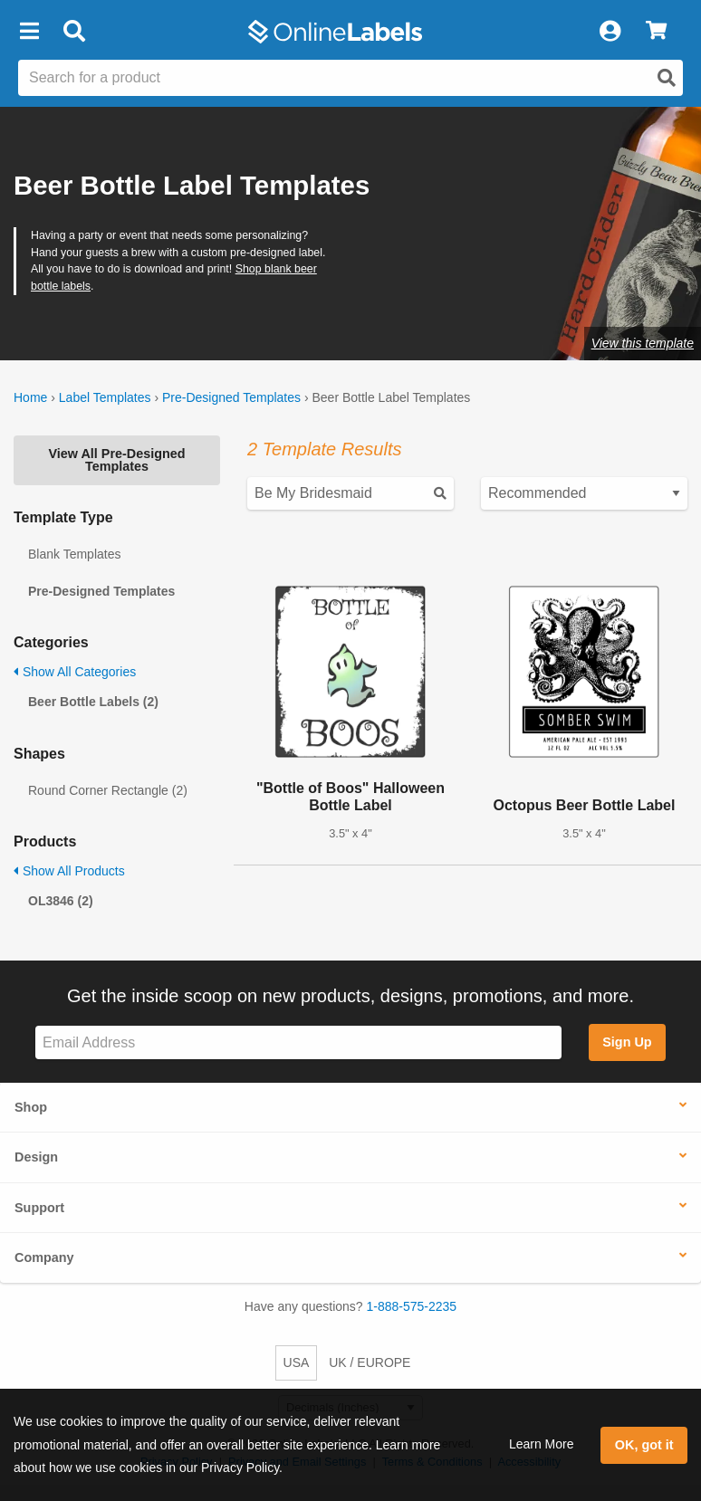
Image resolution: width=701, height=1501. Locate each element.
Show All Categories (75, 671)
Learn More (541, 1444)
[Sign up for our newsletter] (298, 1042)
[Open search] (666, 78)
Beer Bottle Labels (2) (93, 701)
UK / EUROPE (369, 1362)
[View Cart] (656, 31)
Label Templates (105, 397)
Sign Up (626, 1042)
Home (30, 397)
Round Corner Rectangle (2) (107, 790)
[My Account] (609, 31)
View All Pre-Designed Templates (116, 459)
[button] (29, 31)
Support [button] (39, 1207)
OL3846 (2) (60, 901)
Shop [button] (30, 1107)
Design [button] (36, 1157)
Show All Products (69, 871)
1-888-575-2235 (412, 1306)
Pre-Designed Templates (231, 397)
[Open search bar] (74, 31)
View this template (642, 343)
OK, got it (644, 1445)
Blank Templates (74, 554)
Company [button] (44, 1257)
